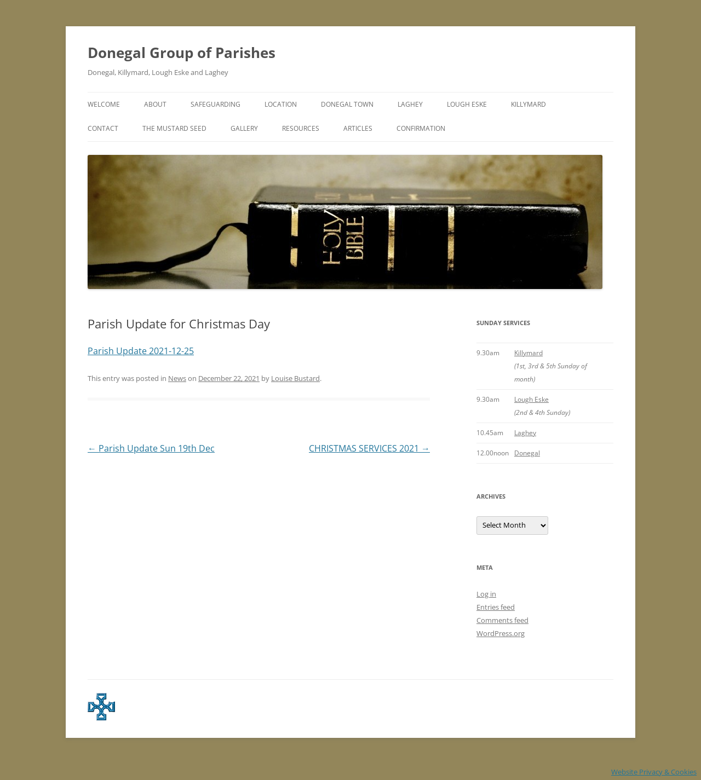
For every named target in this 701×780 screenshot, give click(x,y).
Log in (486, 594)
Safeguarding (215, 104)
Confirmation (421, 128)
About (155, 104)
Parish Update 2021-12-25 (141, 351)
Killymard (528, 104)
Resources (300, 128)
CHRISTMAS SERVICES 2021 (369, 448)
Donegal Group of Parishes (181, 52)
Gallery (244, 128)
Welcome (104, 104)
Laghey (410, 104)
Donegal (527, 453)
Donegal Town (347, 104)
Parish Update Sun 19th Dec (151, 448)
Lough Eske (467, 104)
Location (281, 104)
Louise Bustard (295, 378)
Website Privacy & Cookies (654, 772)
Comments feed (502, 620)
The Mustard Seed (174, 128)
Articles (357, 128)
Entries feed (495, 607)
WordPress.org (500, 633)
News (177, 378)
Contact (103, 128)
